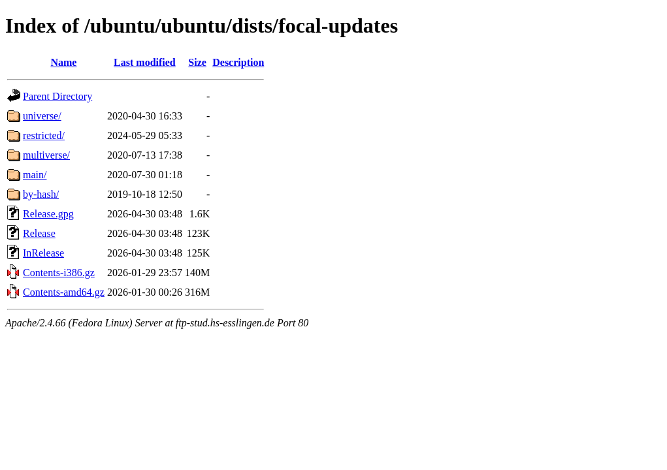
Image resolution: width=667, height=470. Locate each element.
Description (238, 62)
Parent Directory (57, 96)
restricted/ (44, 135)
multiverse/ (46, 155)
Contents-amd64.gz (64, 292)
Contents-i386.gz (59, 272)
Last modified (145, 62)
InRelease (43, 252)
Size (197, 62)
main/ (34, 174)
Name (63, 62)
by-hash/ (41, 194)
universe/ (42, 115)
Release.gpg (48, 213)
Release (39, 233)
